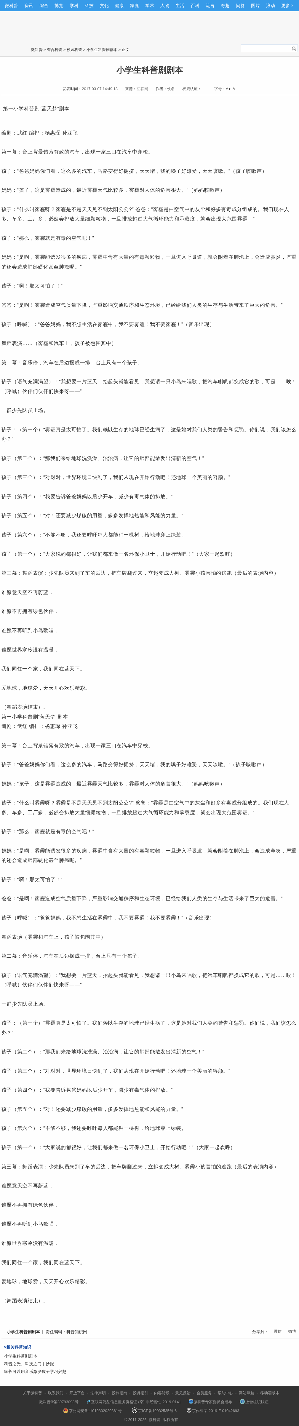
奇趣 (225, 5)
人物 (164, 5)
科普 (29, 108)
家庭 (134, 5)
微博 (292, 1331)
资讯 (28, 5)
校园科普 (74, 49)
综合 (43, 5)
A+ (228, 89)
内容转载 (162, 1393)
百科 (195, 5)
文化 (104, 5)
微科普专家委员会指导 (210, 1402)
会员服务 (204, 1393)
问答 (240, 5)
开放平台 (77, 1393)
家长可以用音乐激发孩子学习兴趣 (35, 1371)
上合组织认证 (254, 1402)
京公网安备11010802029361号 (92, 1411)
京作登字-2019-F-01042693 (213, 1411)
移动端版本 (269, 1393)
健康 (119, 5)
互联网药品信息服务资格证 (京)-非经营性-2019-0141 (133, 1402)
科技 (89, 5)
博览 (59, 5)
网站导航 (246, 1393)
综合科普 (54, 49)
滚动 (270, 5)
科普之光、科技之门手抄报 (29, 1363)
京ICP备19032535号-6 (154, 1411)
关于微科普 (32, 1393)
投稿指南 (119, 1393)
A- (234, 89)
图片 (255, 5)
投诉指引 (140, 1393)
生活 (179, 5)
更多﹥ (288, 5)
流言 (210, 5)
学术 (149, 5)
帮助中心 (225, 1393)
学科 (74, 5)
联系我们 (55, 1393)
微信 (278, 1331)
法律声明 (98, 1393)
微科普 (11, 5)
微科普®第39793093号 (56, 1402)
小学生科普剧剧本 (102, 49)
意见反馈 (183, 1393)
